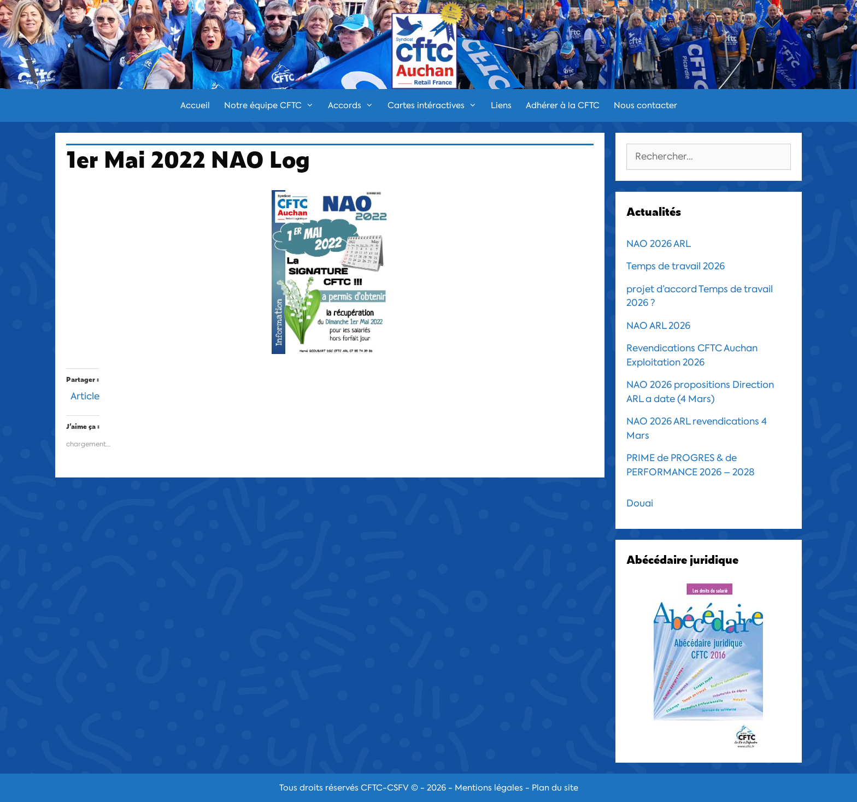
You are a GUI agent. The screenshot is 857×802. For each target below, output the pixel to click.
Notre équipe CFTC (272, 105)
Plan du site (555, 787)
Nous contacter (645, 105)
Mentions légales (489, 787)
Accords (354, 105)
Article (85, 394)
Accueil (195, 105)
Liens (501, 105)
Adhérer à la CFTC (563, 105)
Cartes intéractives (436, 105)
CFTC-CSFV (385, 787)
